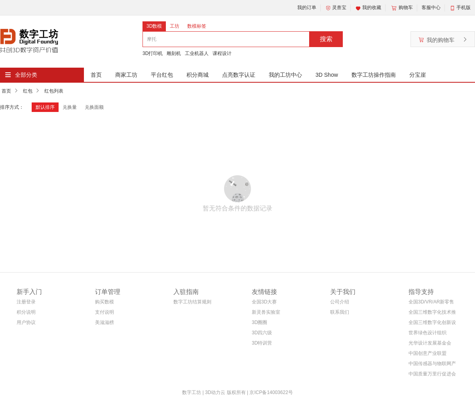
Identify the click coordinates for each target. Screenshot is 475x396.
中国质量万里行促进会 (432, 374)
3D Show (326, 75)
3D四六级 (262, 332)
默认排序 (45, 107)
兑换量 (70, 107)
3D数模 (154, 26)
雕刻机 (174, 53)
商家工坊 (126, 75)
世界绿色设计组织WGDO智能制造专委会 (430, 334)
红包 (27, 91)
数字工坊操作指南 (374, 75)
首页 (96, 75)
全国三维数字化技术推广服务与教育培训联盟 (432, 313)
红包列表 (53, 91)
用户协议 (26, 322)
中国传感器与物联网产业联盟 (432, 365)
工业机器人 (197, 53)
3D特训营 (262, 343)
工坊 (174, 26)
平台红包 (162, 75)
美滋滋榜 (104, 322)
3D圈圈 (259, 322)
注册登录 (26, 302)
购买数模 (104, 302)
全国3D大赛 (264, 302)
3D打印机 (152, 53)
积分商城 (197, 75)
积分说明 (26, 312)
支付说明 (104, 312)
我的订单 (306, 7)
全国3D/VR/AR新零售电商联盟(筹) (431, 303)
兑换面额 (94, 107)
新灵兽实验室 (266, 312)
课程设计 (222, 53)
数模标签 (196, 26)
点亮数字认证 (238, 75)
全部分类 (26, 75)
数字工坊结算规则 (192, 302)
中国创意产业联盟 (427, 353)
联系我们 (339, 312)
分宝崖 (417, 75)
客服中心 (431, 7)
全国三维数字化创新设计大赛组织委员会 (432, 324)
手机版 (463, 7)
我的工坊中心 (285, 75)
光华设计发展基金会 (429, 343)
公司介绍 (339, 302)
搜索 (326, 39)
